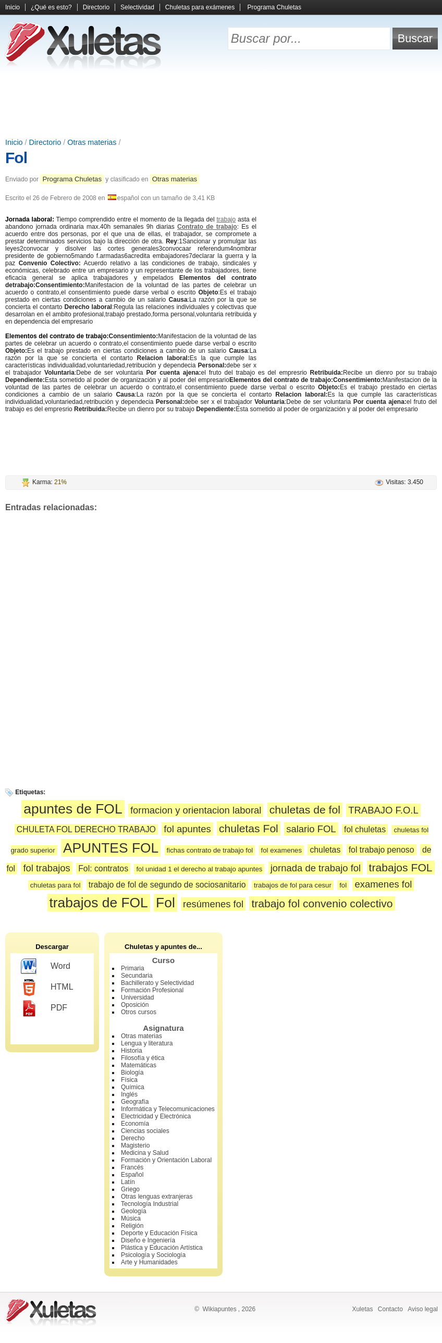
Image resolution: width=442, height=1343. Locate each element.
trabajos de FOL (99, 902)
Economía (135, 1123)
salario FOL (311, 828)
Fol (16, 157)
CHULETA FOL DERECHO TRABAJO (86, 829)
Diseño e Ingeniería (148, 1240)
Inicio (12, 7)
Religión (132, 1225)
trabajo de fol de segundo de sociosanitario (167, 884)
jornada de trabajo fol (316, 868)
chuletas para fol (55, 885)
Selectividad (137, 7)
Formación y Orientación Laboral (166, 1160)
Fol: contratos (103, 868)
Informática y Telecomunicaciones (168, 1109)
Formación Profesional (152, 990)
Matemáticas (138, 1065)
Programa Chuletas (274, 7)
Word (45, 966)
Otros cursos (138, 1012)
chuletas (325, 849)
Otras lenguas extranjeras (156, 1196)
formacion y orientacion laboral (196, 810)
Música (131, 1218)
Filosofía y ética (142, 1058)
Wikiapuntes (219, 1309)
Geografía (135, 1101)
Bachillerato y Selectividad (157, 983)
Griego (130, 1189)
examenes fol (383, 884)
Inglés (129, 1094)
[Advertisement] (221, 104)
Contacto (390, 1309)
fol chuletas (365, 829)
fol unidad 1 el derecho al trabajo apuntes (199, 869)
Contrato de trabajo (207, 226)
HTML (47, 987)
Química (132, 1087)
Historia (131, 1050)
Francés (132, 1167)
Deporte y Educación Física (159, 1233)
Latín (128, 1182)
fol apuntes (187, 828)
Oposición (135, 1004)
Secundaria (137, 975)
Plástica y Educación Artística (162, 1247)
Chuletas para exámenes (200, 7)
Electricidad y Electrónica (156, 1116)
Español (132, 1174)
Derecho (132, 1138)
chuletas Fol (248, 828)
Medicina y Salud (144, 1152)
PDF (44, 1008)
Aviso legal (423, 1309)
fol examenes (281, 850)
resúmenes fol (213, 903)
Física (129, 1079)
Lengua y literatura (147, 1043)
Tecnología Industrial (149, 1204)
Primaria (132, 968)
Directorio (96, 7)
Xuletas (362, 1309)
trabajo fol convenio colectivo (321, 903)
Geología (133, 1211)
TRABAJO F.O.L (383, 810)
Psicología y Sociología (153, 1255)
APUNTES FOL (110, 848)
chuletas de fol (304, 810)
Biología (132, 1072)
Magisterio (135, 1145)
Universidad (137, 997)
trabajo (226, 219)
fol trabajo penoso (381, 849)
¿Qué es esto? (51, 7)
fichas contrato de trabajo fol (210, 850)
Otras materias (91, 142)
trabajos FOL (401, 867)
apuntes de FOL (72, 809)
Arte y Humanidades (149, 1262)
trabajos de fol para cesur (293, 885)
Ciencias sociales (145, 1131)
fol (343, 885)
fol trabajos (46, 868)
